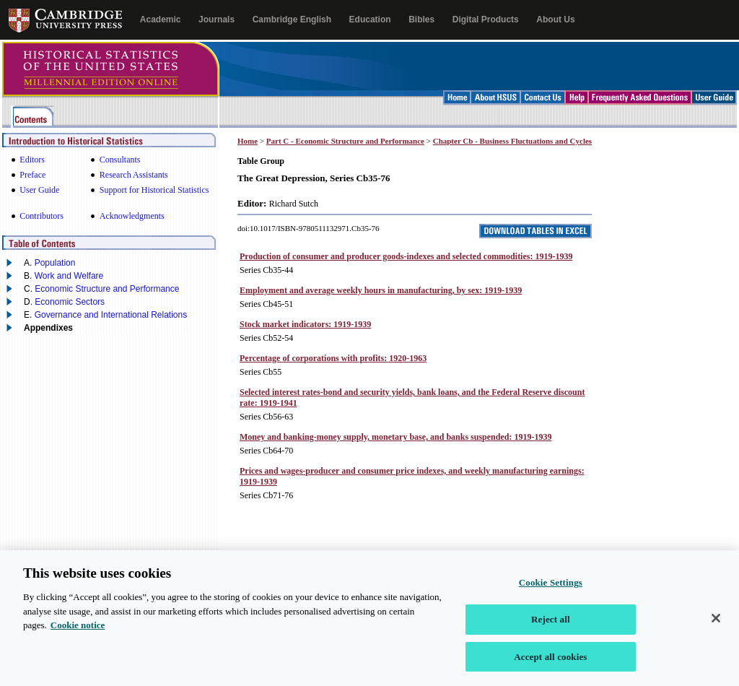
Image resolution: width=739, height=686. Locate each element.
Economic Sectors (70, 302)
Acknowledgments (132, 216)
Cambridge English (292, 19)
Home (247, 140)
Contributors (41, 216)
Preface (32, 175)
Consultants (120, 160)
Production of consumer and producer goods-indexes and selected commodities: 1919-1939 (406, 256)
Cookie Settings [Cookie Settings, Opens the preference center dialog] (550, 592)
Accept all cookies (550, 666)
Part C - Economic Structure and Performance (345, 140)
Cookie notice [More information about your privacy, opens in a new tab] (78, 635)
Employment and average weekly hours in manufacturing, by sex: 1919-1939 (381, 290)
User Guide (39, 190)
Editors (32, 160)
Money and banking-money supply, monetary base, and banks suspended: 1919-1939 (395, 437)
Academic (160, 19)
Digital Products (485, 19)
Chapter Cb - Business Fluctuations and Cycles (512, 140)
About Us (555, 19)
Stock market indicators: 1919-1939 (305, 324)
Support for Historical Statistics (154, 190)
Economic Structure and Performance (107, 289)
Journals (216, 19)
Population (55, 263)
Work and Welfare (69, 276)
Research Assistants (134, 175)
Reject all (550, 629)
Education (370, 19)
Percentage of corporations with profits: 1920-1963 (333, 358)
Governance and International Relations (111, 315)
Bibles (421, 19)
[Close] (716, 628)
